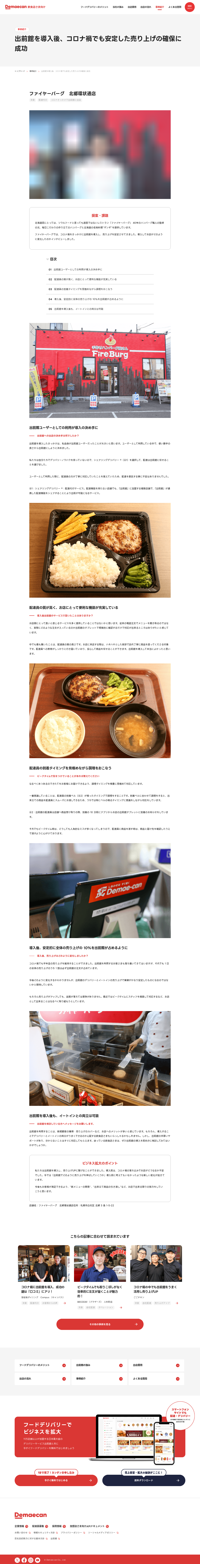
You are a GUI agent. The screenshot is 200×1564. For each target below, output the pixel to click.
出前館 (55, 1537)
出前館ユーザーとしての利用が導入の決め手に (78, 269)
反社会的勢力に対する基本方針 (31, 1537)
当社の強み (118, 7)
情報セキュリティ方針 (46, 1531)
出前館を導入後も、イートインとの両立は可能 (78, 309)
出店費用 (132, 7)
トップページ (20, 71)
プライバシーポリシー (73, 1531)
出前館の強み (99, 1365)
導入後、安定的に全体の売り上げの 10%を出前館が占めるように (88, 299)
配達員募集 (40, 1525)
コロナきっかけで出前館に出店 (66, 100)
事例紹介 (159, 7)
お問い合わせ (23, 1531)
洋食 (32, 100)
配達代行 (43, 100)
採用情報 (59, 1525)
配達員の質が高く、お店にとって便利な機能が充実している (85, 279)
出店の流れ (145, 7)
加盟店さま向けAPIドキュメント (89, 1525)
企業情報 (21, 1525)
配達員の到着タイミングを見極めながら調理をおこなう (83, 289)
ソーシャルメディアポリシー (103, 1531)
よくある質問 (174, 7)
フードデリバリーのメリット (94, 7)
